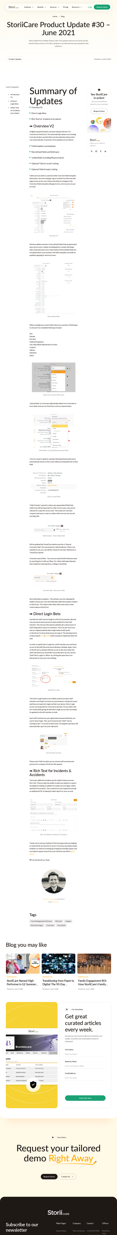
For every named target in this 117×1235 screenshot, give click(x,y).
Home (55, 16)
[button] (29, 7)
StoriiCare (55, 902)
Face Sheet (61, 925)
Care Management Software (41, 921)
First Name (69, 1049)
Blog (62, 16)
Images (68, 921)
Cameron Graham (49, 899)
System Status (61, 1231)
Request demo (102, 7)
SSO (42, 636)
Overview (50, 925)
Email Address (70, 1073)
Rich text (58, 921)
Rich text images (37, 925)
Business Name (71, 1061)
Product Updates (15, 59)
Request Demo (49, 1176)
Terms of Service (79, 1231)
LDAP (47, 636)
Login (90, 7)
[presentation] (82, 1088)
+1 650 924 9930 (93, 1231)
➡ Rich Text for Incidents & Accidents (15, 110)
